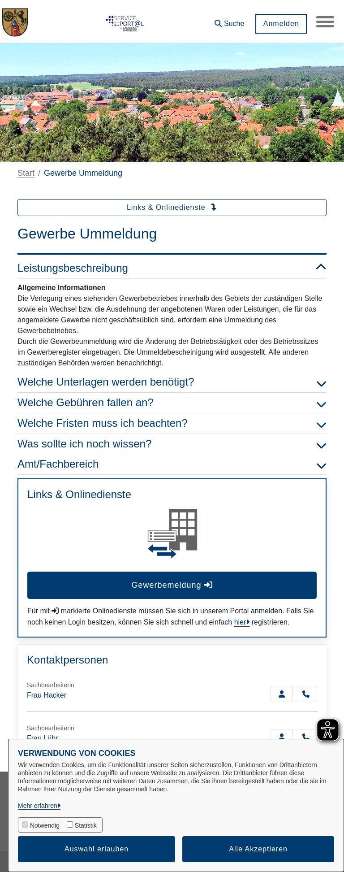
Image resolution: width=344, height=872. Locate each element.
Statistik (86, 825)
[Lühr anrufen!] (306, 737)
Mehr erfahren (37, 805)
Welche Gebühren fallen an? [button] (172, 402)
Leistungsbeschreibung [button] (172, 268)
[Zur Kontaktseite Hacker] (282, 694)
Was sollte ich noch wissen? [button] (172, 444)
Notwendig (45, 825)
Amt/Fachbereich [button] (172, 464)
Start (25, 173)
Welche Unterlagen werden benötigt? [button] (172, 382)
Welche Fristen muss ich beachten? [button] (172, 423)
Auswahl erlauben (96, 849)
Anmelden (281, 23)
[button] (229, 20)
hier (240, 622)
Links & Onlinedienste (172, 207)
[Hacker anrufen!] (306, 694)
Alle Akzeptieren (258, 849)
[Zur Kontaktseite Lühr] (282, 737)
